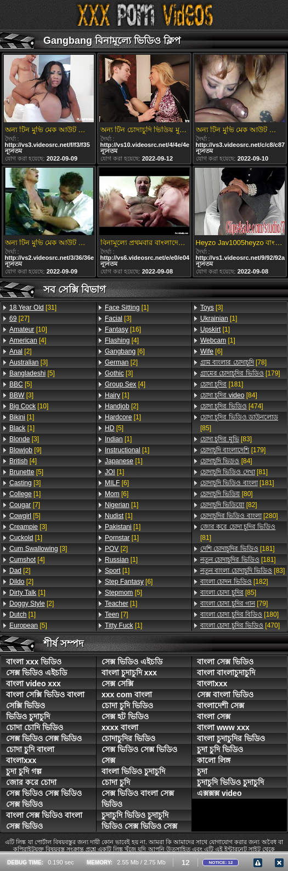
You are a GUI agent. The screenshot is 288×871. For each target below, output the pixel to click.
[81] (234, 472)
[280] (239, 516)
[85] (239, 422)
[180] (239, 614)
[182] (234, 581)
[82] (228, 505)
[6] (125, 351)
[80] (226, 494)
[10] (28, 329)
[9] (25, 450)
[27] (19, 318)
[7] (24, 505)
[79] (234, 603)
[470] (240, 625)
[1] (21, 417)
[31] (33, 307)
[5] (32, 373)
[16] (123, 329)
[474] (231, 406)
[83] (226, 439)
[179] (240, 373)
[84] (228, 395)
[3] (28, 362)
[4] (27, 340)
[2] (20, 351)
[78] (233, 362)
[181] (221, 384)
